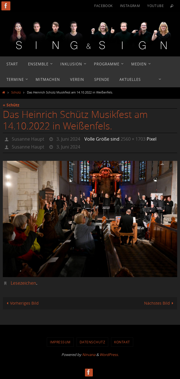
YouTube (155, 5)
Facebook (103, 5)
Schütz (16, 92)
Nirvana (88, 354)
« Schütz (11, 105)
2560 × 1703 (133, 139)
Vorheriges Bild (21, 303)
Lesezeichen (23, 283)
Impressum (60, 342)
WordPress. (109, 354)
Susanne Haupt (28, 139)
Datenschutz (92, 342)
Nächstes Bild (160, 303)
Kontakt (122, 342)
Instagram (130, 5)
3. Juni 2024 (68, 139)
